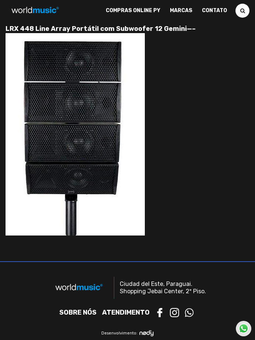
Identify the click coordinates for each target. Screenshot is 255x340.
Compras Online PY (133, 10)
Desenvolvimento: (127, 333)
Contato (214, 10)
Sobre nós (78, 312)
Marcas (181, 10)
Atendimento (126, 312)
